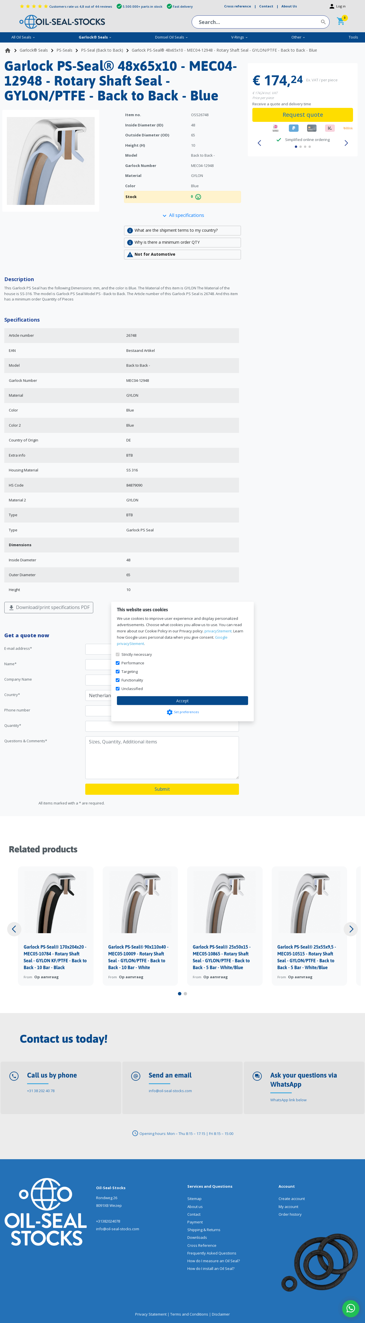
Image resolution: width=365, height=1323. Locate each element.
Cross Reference (201, 1245)
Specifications (22, 319)
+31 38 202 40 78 (40, 1090)
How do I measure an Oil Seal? (213, 1260)
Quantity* (12, 725)
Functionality (132, 680)
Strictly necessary (136, 654)
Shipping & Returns (203, 1229)
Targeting (129, 671)
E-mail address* (18, 648)
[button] (259, 143)
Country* (12, 694)
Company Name (18, 679)
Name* (10, 663)
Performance (132, 662)
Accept (182, 700)
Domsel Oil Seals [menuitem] (171, 37)
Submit (162, 789)
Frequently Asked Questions (211, 1253)
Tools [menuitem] (353, 37)
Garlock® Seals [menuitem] (95, 37)
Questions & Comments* (25, 740)
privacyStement (218, 631)
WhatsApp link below (288, 1099)
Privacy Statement (151, 1314)
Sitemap (194, 1198)
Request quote (303, 114)
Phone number (17, 710)
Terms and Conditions (189, 1314)
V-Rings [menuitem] (239, 37)
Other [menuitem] (298, 37)
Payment (195, 1222)
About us (195, 1206)
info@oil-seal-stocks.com (170, 1090)
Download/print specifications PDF (49, 607)
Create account (292, 1198)
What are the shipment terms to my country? (172, 230)
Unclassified (132, 688)
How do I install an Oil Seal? (210, 1268)
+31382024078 (108, 1221)
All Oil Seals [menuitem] (23, 37)
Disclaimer (221, 1314)
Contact (193, 1214)
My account (288, 1206)
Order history (290, 1214)
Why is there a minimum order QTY (163, 242)
